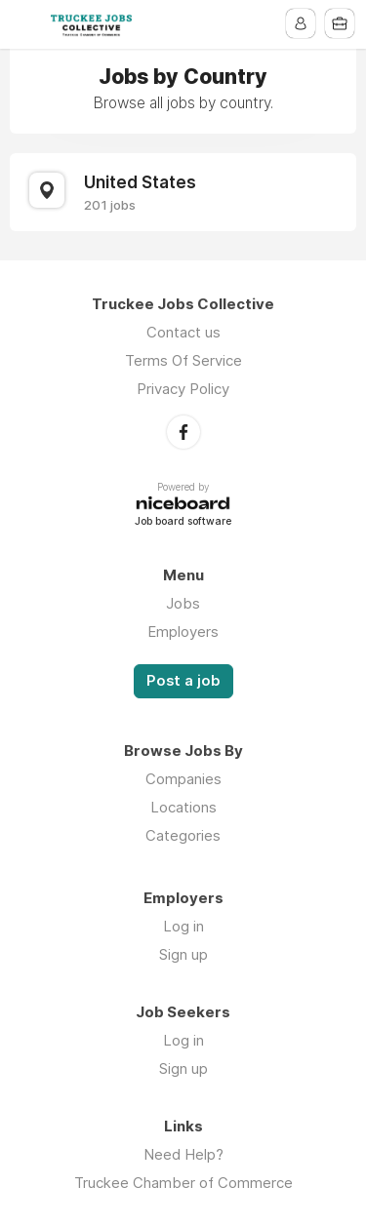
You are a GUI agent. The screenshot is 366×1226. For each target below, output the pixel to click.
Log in (183, 926)
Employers (183, 631)
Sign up (183, 954)
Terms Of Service (183, 360)
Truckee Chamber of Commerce (183, 1182)
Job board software (183, 522)
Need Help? (183, 1154)
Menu (26, 24)
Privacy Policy (183, 388)
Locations (183, 807)
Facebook (183, 432)
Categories (183, 835)
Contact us (183, 332)
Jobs (183, 603)
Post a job (183, 681)
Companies (183, 779)
